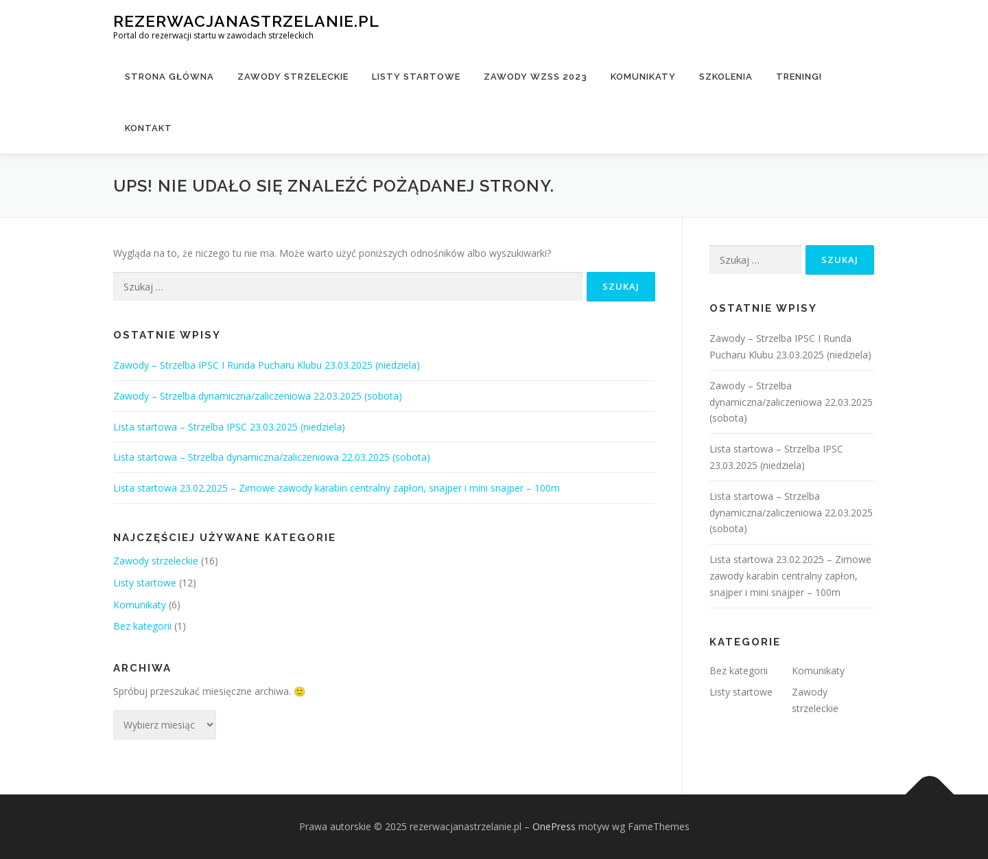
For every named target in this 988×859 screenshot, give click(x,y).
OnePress (554, 826)
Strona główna (169, 76)
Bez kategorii (142, 625)
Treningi (799, 76)
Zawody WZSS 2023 (535, 76)
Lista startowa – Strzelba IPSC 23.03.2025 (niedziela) (229, 426)
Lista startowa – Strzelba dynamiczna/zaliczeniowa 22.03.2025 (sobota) (271, 456)
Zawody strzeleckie (293, 76)
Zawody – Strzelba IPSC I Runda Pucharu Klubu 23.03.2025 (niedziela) (266, 364)
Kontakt (148, 128)
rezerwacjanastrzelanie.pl (246, 21)
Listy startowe (416, 76)
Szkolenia (726, 76)
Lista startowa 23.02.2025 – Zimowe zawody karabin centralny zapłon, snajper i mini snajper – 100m (336, 487)
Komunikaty (643, 76)
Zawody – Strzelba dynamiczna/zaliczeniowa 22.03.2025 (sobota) (257, 395)
